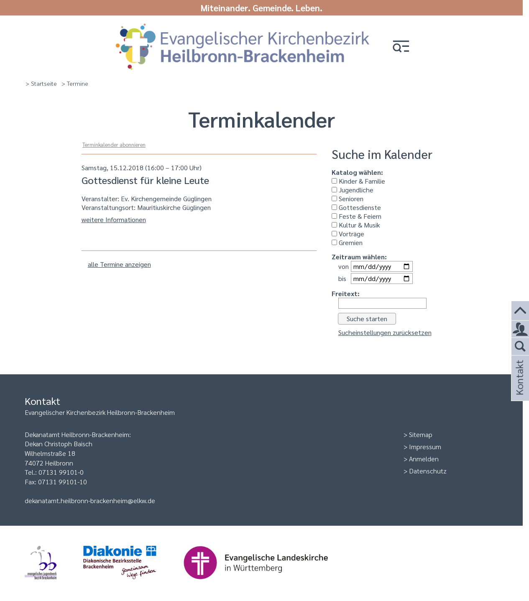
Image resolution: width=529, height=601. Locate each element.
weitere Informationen (114, 219)
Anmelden (424, 458)
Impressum (425, 446)
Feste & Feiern (356, 216)
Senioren (347, 198)
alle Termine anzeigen (119, 264)
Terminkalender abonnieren (114, 144)
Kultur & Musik (356, 224)
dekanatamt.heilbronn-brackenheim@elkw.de (90, 500)
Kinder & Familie (358, 180)
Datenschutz (428, 470)
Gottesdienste (356, 207)
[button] (401, 47)
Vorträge (348, 233)
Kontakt (519, 388)
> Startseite (41, 83)
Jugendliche (352, 189)
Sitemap (420, 434)
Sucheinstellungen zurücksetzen (385, 332)
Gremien (347, 242)
